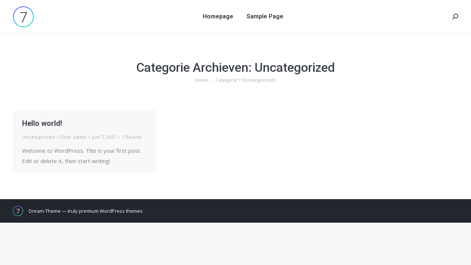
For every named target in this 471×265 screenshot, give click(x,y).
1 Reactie (132, 137)
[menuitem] (218, 17)
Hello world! (42, 123)
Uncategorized (38, 137)
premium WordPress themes (111, 211)
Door (73, 137)
